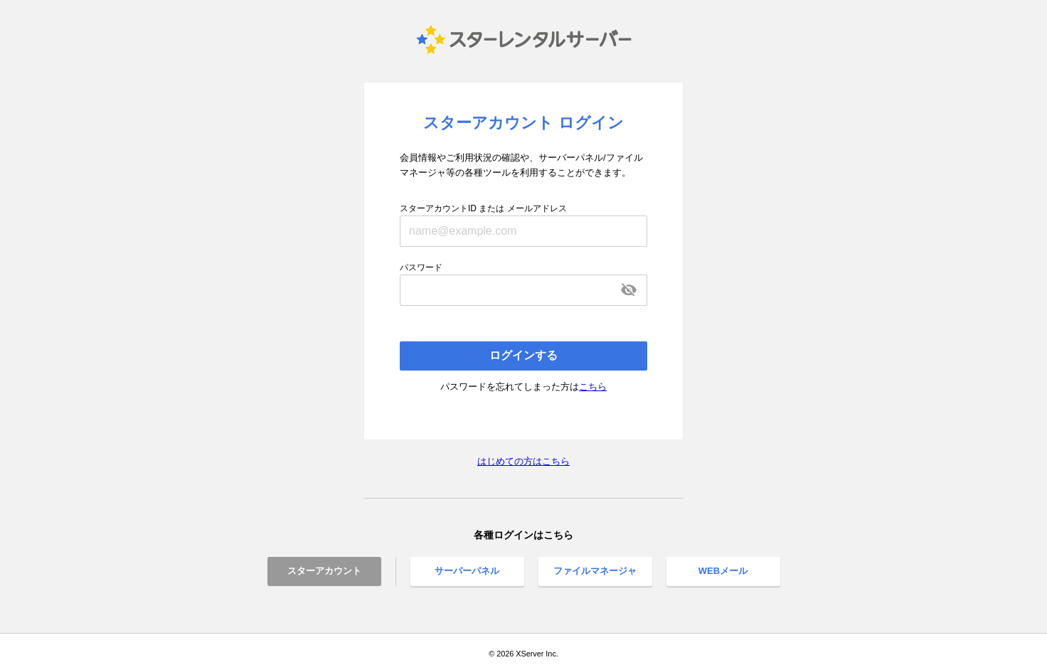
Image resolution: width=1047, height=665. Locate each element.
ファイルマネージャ (595, 570)
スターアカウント (324, 570)
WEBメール (723, 570)
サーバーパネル (467, 570)
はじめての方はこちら (523, 461)
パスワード (421, 267)
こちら (593, 386)
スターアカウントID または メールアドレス (483, 208)
